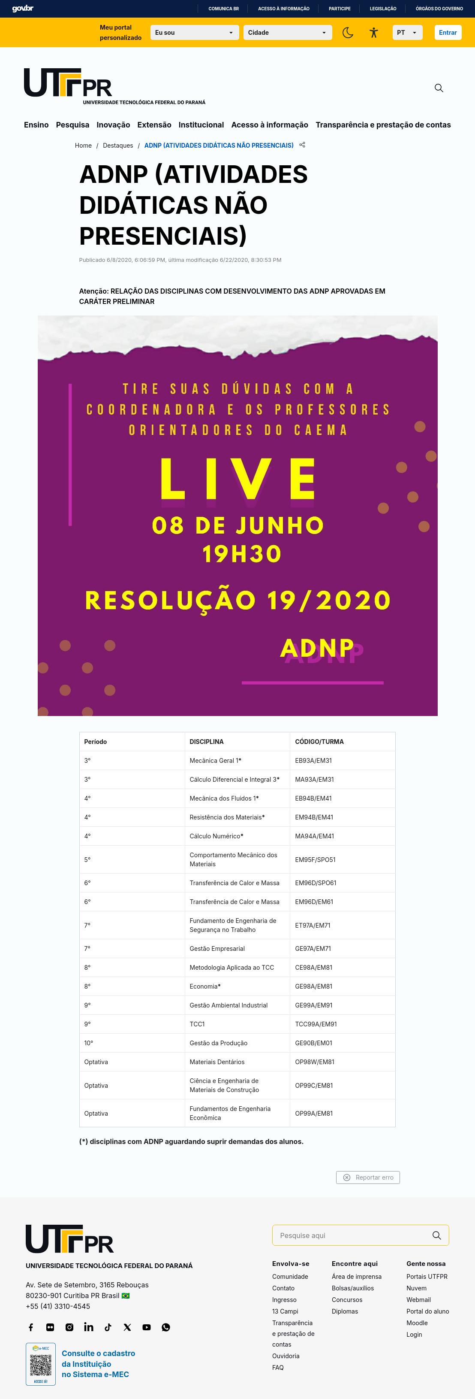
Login (414, 1334)
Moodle (417, 1322)
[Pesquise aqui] (352, 1235)
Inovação (113, 124)
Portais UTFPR (427, 1276)
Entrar (448, 32)
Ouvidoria (286, 1356)
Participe (340, 8)
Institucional (201, 124)
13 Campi (285, 1311)
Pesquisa (73, 124)
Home (92, 145)
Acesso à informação (284, 8)
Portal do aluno (427, 1311)
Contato (283, 1288)
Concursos (347, 1299)
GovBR (22, 9)
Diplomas (345, 1311)
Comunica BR (223, 8)
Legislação (383, 8)
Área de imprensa (357, 1276)
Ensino (36, 124)
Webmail (418, 1299)
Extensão (154, 124)
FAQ (278, 1367)
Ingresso (284, 1299)
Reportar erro (359, 1177)
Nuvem (416, 1288)
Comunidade (290, 1276)
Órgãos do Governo (439, 8)
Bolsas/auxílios (353, 1288)
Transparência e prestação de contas (383, 124)
